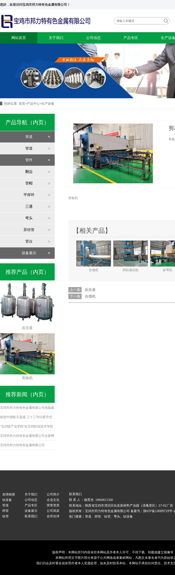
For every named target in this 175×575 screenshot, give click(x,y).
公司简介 (53, 494)
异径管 (28, 230)
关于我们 (56, 38)
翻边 (29, 172)
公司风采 (53, 511)
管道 (29, 137)
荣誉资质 (53, 505)
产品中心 (33, 103)
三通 (29, 206)
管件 (29, 160)
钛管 (5, 516)
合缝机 (90, 296)
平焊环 (28, 195)
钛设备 (7, 500)
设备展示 (29, 253)
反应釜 (90, 290)
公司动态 (93, 38)
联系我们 (31, 516)
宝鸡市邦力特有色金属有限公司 (22, 445)
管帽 (29, 183)
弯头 (29, 218)
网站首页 (18, 38)
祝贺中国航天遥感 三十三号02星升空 (26, 417)
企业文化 (53, 500)
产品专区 (131, 38)
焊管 (5, 511)
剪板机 (73, 198)
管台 (29, 241)
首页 (22, 103)
